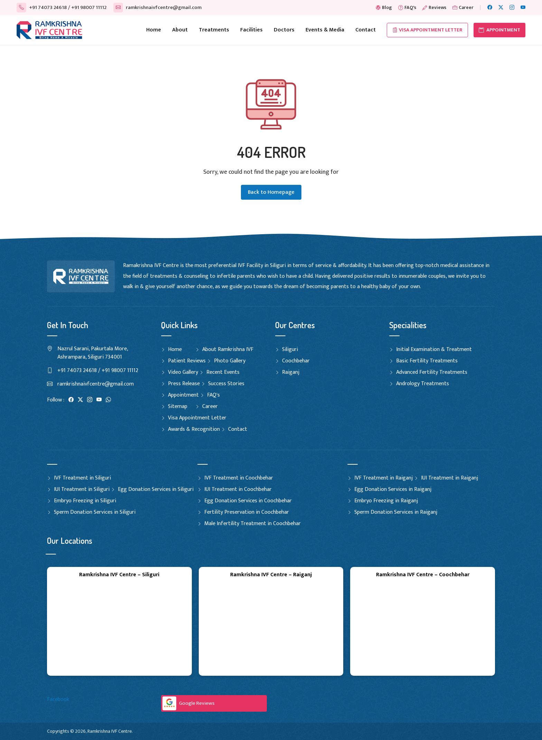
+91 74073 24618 (42, 7)
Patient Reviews (187, 361)
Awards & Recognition (194, 429)
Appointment (183, 395)
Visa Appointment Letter (427, 30)
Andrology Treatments (422, 383)
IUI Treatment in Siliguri (82, 489)
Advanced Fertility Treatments (431, 372)
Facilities (251, 30)
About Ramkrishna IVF (227, 349)
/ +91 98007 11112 (87, 7)
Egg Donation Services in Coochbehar (248, 500)
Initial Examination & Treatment (434, 349)
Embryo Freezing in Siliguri (85, 500)
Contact (365, 30)
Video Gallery (183, 372)
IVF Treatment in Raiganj (383, 478)
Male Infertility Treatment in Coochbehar (252, 523)
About (180, 30)
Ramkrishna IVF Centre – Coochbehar (422, 574)
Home (153, 30)
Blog (384, 7)
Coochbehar (296, 361)
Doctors (284, 30)
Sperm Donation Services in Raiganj (395, 512)
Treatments (214, 30)
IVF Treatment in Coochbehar (238, 478)
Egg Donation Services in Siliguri (156, 489)
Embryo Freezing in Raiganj (386, 500)
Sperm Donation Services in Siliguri (95, 512)
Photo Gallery (229, 361)
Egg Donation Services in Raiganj (392, 489)
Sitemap (177, 406)
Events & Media (325, 30)
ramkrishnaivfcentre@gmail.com (157, 7)
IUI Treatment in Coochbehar (238, 489)
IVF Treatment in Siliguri (82, 478)
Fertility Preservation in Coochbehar (246, 512)
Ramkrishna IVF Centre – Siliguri (119, 574)
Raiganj (290, 372)
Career (463, 7)
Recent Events (223, 372)
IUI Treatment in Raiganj (449, 478)
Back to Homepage (271, 192)
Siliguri (290, 349)
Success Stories (226, 383)
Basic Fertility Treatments (427, 361)
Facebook (58, 699)
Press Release (184, 383)
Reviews (434, 7)
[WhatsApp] (108, 400)
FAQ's (407, 7)
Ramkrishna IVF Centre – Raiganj (271, 574)
